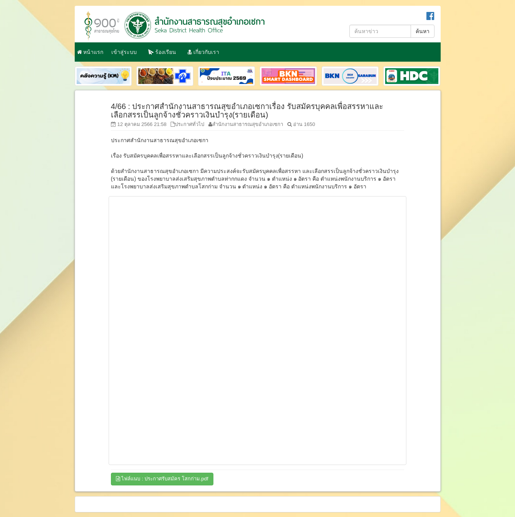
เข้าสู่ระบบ (124, 52)
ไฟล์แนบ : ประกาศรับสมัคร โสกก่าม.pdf (162, 479)
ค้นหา (422, 31)
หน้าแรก (90, 52)
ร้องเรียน (162, 52)
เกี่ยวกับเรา (203, 52)
